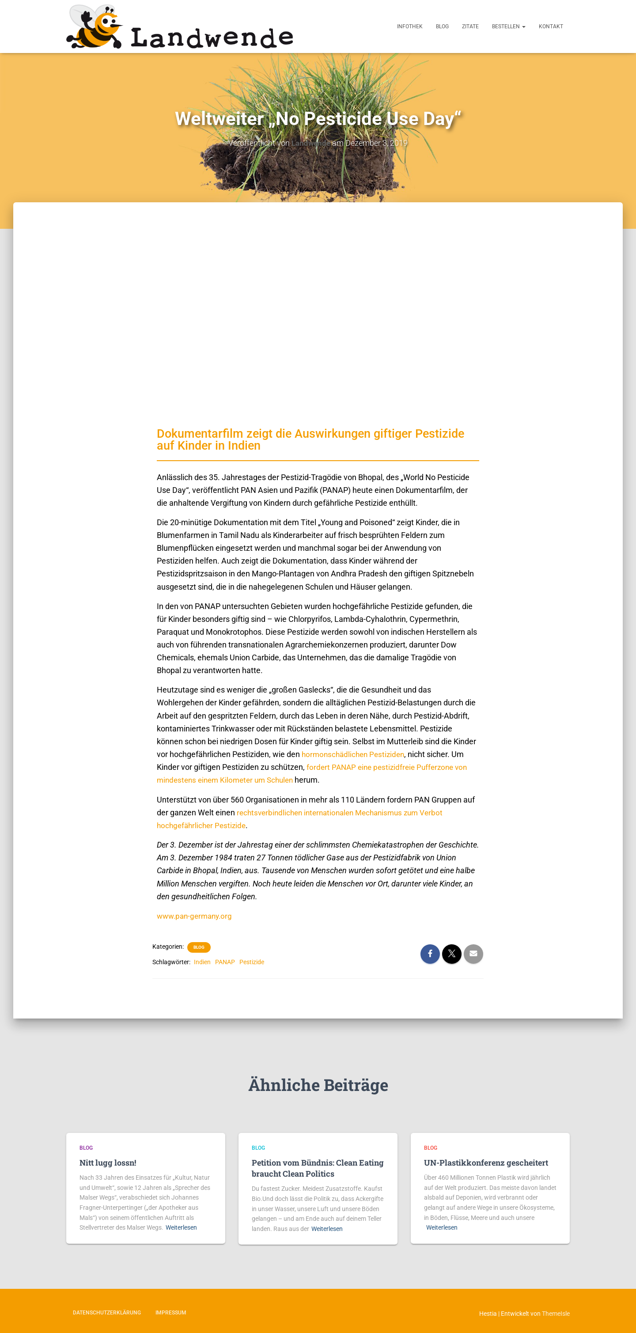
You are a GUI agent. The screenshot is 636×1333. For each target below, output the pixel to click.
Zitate (470, 26)
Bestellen (509, 26)
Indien (202, 961)
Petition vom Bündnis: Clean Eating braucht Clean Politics (318, 1167)
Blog (442, 26)
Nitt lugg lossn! (108, 1162)
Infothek (410, 26)
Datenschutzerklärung (107, 1312)
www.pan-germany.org (197, 915)
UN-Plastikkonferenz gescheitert (486, 1162)
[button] (523, 26)
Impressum (170, 1312)
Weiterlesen (181, 1227)
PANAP (225, 961)
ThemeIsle (556, 1313)
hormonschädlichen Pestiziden (355, 754)
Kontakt (551, 26)
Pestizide (251, 961)
